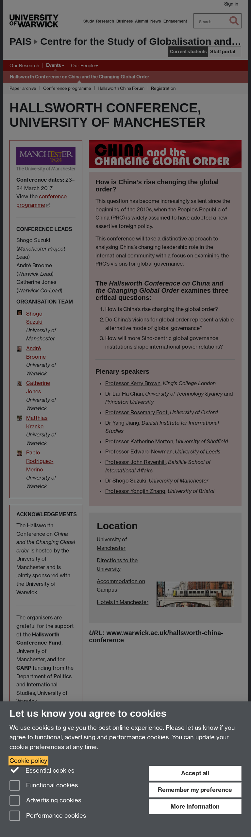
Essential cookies (42, 770)
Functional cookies (43, 786)
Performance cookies (47, 816)
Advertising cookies (45, 801)
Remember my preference (195, 790)
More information (195, 806)
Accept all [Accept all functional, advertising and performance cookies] (195, 773)
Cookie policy (28, 760)
